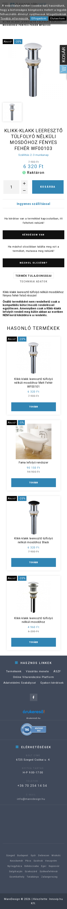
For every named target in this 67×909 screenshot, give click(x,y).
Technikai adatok (33, 281)
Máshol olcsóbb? (33, 263)
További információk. (15, 18)
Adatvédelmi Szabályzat (19, 685)
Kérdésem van (33, 235)
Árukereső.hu (33, 718)
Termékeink (13, 673)
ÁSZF (57, 673)
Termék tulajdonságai (33, 275)
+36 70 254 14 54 (27, 785)
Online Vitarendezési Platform (33, 679)
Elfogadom (39, 18)
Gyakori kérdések (52, 685)
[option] (33, 69)
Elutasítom (57, 18)
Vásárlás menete (37, 673)
